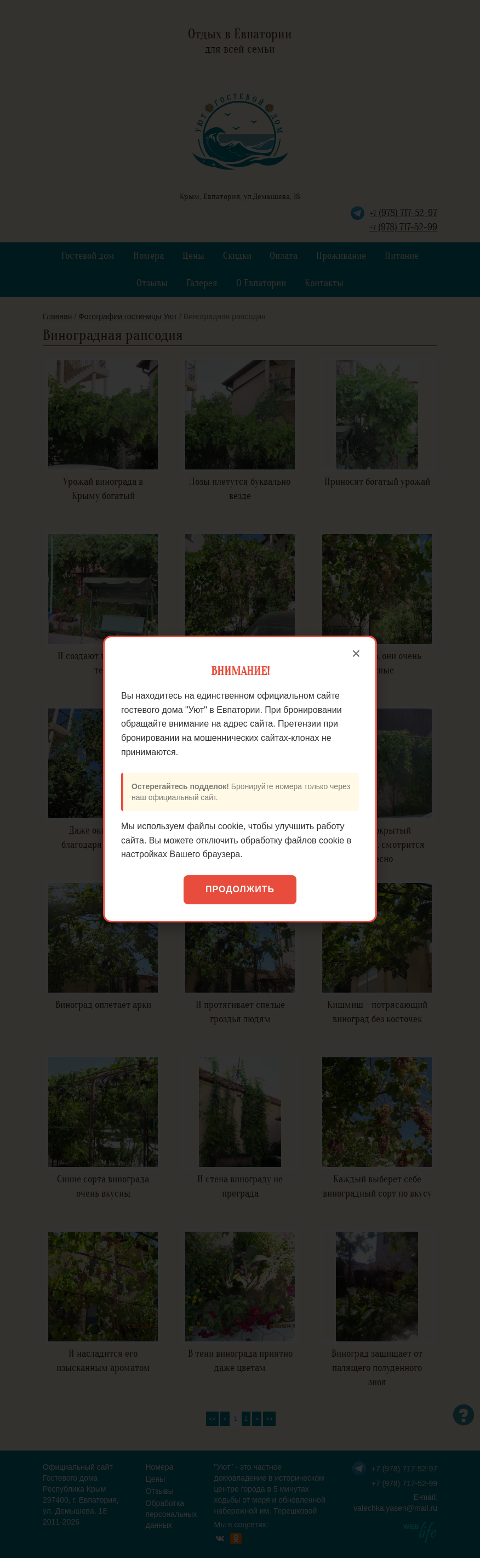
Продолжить (240, 889)
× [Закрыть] (356, 653)
